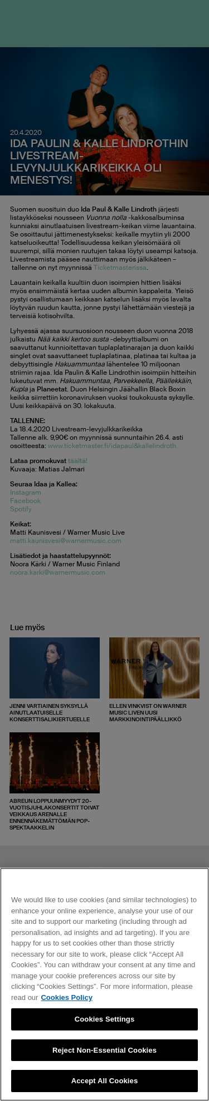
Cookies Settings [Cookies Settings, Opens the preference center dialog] (105, 1019)
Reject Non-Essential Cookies (104, 1050)
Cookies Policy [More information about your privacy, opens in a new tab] (66, 997)
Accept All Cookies (104, 1081)
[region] (104, 984)
